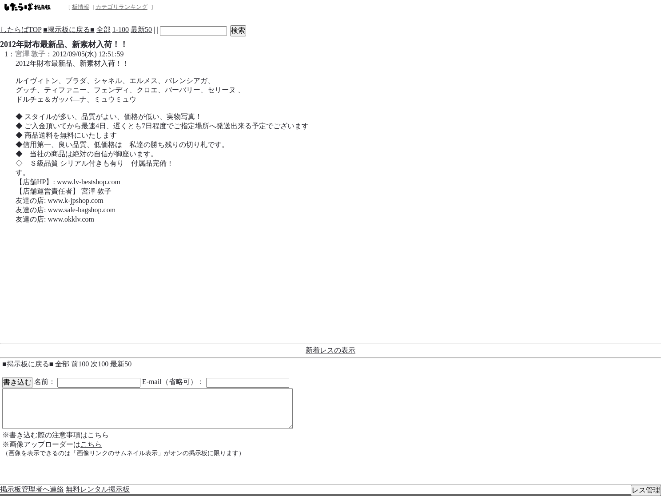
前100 (80, 364)
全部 (103, 29)
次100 (99, 364)
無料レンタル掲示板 (98, 489)
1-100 (120, 29)
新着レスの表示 (330, 350)
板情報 (80, 7)
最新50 (141, 29)
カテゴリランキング (121, 7)
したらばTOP (20, 29)
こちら (98, 435)
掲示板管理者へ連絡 (32, 489)
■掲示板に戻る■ (68, 29)
